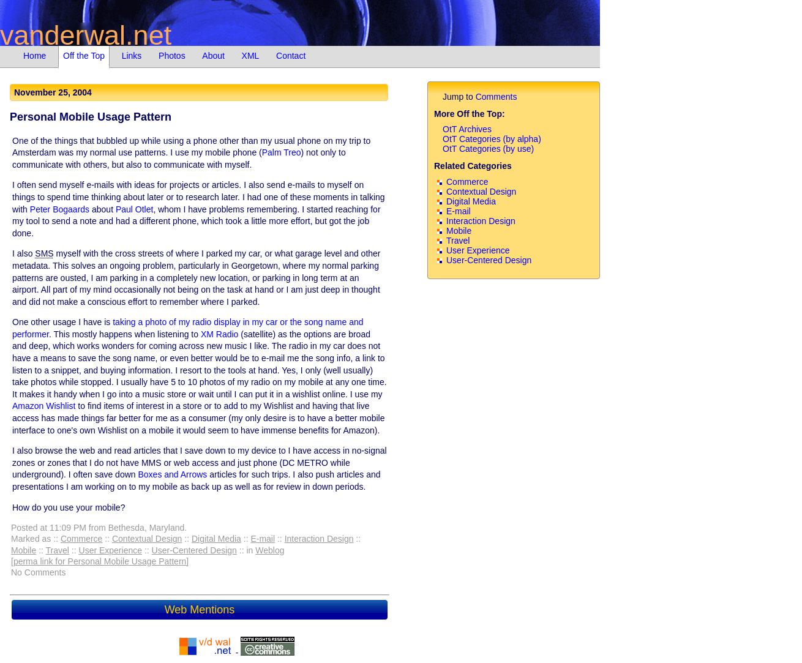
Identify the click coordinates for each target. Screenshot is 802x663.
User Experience (111, 550)
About (213, 56)
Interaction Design (319, 539)
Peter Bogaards (59, 209)
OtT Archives (467, 129)
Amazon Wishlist (43, 406)
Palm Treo (281, 152)
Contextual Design (147, 539)
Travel (57, 550)
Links (132, 56)
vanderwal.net (85, 35)
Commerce (81, 539)
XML (251, 56)
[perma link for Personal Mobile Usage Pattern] (100, 561)
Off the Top (84, 56)
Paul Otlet (134, 209)
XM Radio (219, 334)
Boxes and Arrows (172, 474)
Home (34, 56)
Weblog (269, 550)
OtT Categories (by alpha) (492, 139)
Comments (496, 97)
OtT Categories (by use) (488, 149)
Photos (172, 56)
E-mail (262, 539)
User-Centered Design (194, 550)
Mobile (23, 550)
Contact (290, 56)
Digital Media (216, 539)
